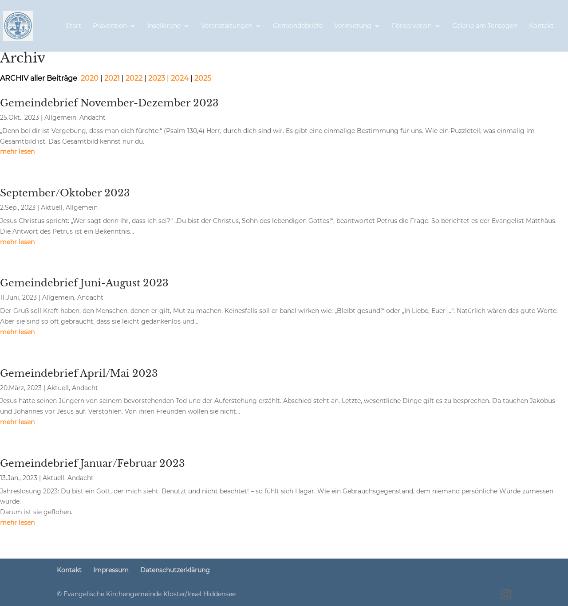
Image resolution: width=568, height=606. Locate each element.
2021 (113, 78)
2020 (90, 78)
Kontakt (541, 26)
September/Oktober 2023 (65, 193)
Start (73, 26)
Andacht (92, 117)
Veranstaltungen (226, 26)
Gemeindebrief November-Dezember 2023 (109, 103)
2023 (156, 78)
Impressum (111, 570)
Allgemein (60, 117)
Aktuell (52, 207)
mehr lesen (17, 152)
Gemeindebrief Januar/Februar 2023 (92, 463)
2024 (180, 78)
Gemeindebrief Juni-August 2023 (84, 283)
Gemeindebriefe (298, 26)
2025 (202, 78)
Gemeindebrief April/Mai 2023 (79, 373)
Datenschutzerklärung (175, 570)
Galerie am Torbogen (484, 26)
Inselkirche (164, 26)
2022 (134, 78)
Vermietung (352, 26)
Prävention (110, 26)
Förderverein (412, 26)
